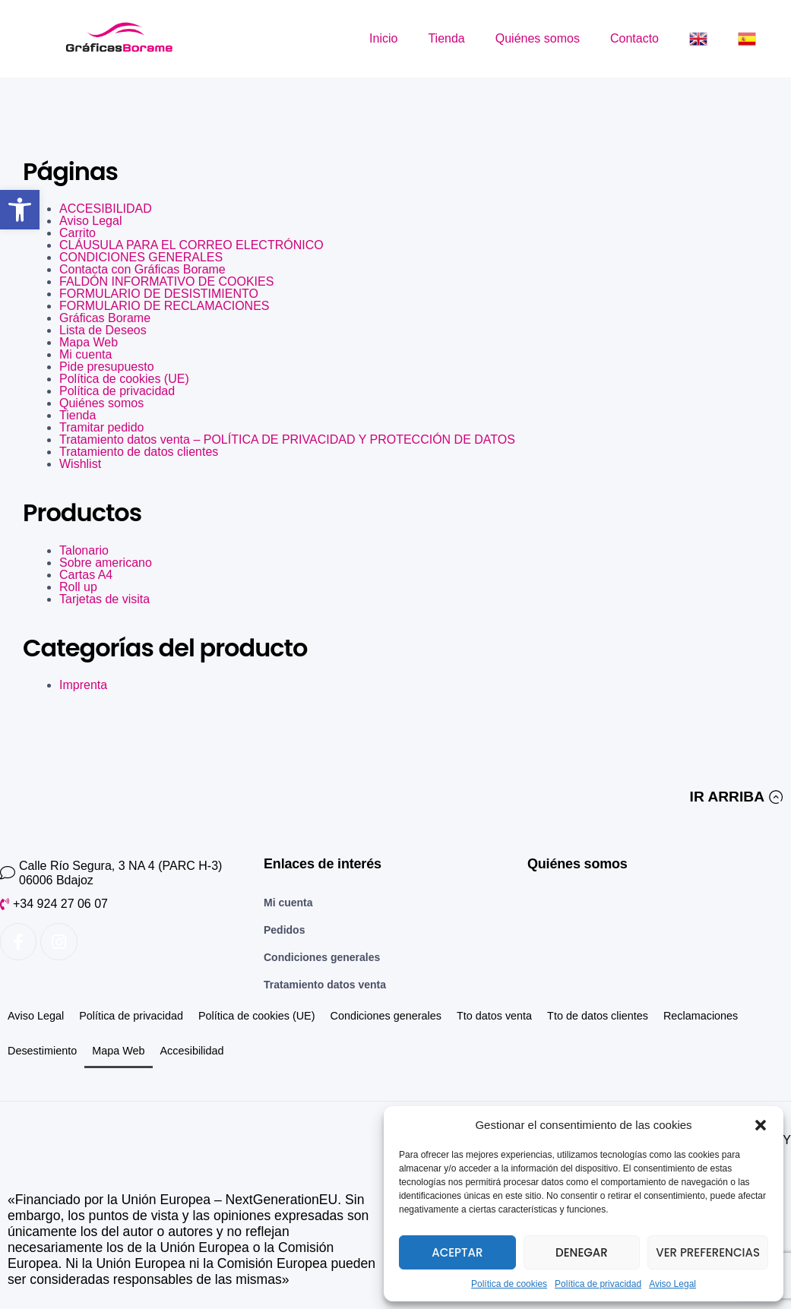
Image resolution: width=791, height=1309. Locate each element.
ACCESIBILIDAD (105, 208)
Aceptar (457, 1252)
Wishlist (80, 463)
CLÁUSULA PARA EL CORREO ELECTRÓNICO (191, 245)
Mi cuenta (85, 354)
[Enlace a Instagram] (58, 941)
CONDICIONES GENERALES (141, 257)
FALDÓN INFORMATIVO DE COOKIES (166, 281)
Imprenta (83, 684)
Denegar (581, 1252)
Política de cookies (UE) (124, 378)
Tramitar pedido (101, 427)
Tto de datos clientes (597, 1016)
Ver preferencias (708, 1252)
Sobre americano (105, 562)
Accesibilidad (192, 1051)
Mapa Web (88, 342)
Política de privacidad (598, 1284)
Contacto (634, 38)
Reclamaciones (700, 1016)
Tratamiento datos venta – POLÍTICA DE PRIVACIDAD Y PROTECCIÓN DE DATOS (287, 439)
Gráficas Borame (104, 317)
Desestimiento (42, 1051)
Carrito (77, 232)
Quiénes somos (537, 38)
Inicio (383, 38)
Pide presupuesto (106, 366)
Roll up (78, 586)
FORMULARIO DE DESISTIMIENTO (158, 293)
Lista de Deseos (103, 330)
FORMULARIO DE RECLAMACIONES (164, 305)
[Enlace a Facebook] (18, 941)
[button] (20, 209)
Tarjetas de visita (104, 599)
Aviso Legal (672, 1284)
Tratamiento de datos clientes (138, 451)
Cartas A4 (85, 574)
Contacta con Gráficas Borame (142, 269)
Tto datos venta (494, 1016)
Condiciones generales (386, 1016)
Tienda (446, 38)
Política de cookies (509, 1284)
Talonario (84, 550)
